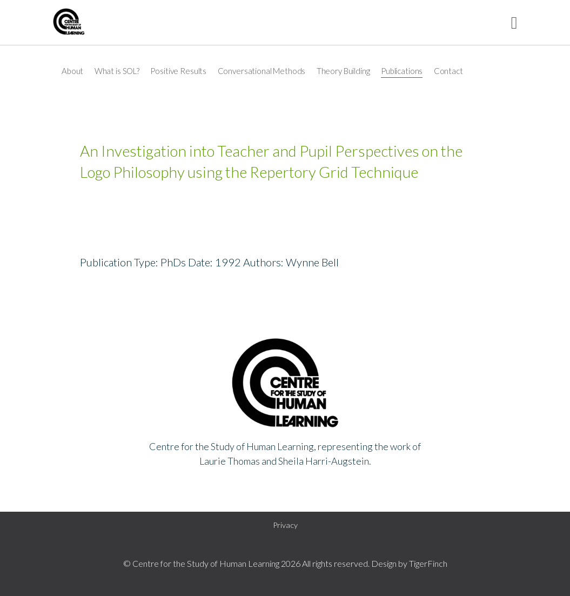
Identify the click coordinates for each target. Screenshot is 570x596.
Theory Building (343, 71)
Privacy (285, 525)
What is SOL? (117, 71)
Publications (402, 71)
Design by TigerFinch (409, 563)
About (72, 71)
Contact (448, 71)
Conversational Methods (262, 71)
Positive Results (178, 71)
